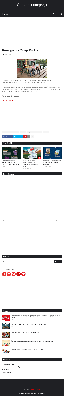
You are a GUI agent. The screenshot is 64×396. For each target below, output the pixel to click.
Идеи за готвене (6, 372)
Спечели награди (32, 5)
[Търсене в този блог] (28, 261)
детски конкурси (13, 132)
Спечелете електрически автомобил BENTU (25, 332)
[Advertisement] (32, 35)
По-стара (58, 221)
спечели (45, 132)
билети (5, 132)
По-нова (5, 221)
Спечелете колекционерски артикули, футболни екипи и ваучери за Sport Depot (35, 316)
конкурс (23, 132)
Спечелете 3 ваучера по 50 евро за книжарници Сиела (28, 324)
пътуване (30, 132)
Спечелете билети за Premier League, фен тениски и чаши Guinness (10, 162)
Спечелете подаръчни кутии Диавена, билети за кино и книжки (52, 162)
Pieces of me (5, 369)
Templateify (28, 393)
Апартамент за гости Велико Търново (12, 367)
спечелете (38, 132)
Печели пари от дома (8, 364)
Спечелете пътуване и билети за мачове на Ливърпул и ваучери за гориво (30, 163)
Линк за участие (7, 100)
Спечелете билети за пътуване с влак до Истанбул (27, 349)
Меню (6, 14)
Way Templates (41, 393)
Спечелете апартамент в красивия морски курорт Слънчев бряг (32, 341)
